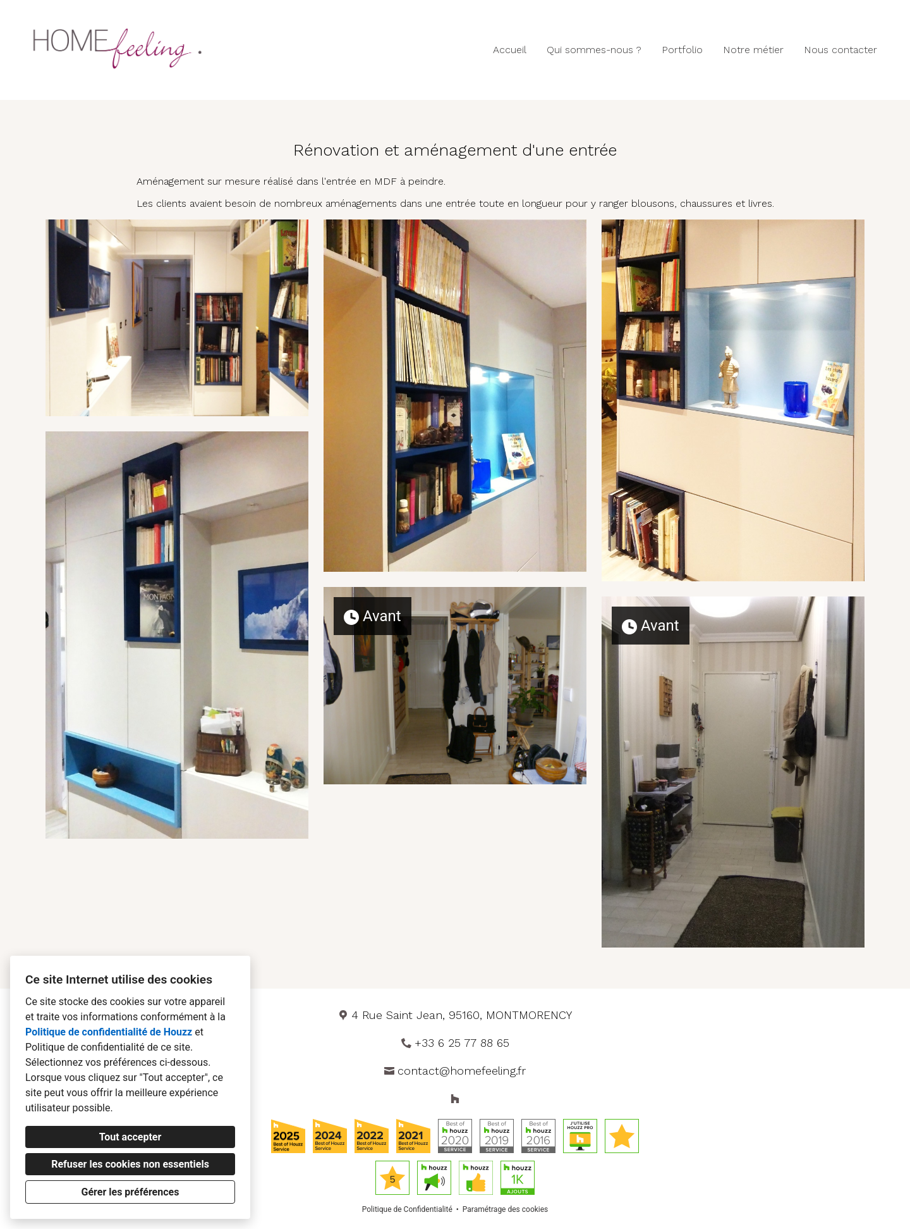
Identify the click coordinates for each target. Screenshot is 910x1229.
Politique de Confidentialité (407, 1209)
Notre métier (753, 50)
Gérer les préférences (130, 1192)
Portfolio (682, 50)
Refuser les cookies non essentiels (130, 1164)
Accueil (509, 50)
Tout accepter (130, 1137)
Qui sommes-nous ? (594, 50)
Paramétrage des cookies (505, 1209)
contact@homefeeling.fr (461, 1070)
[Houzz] (455, 1098)
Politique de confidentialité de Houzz (108, 1032)
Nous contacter (840, 50)
